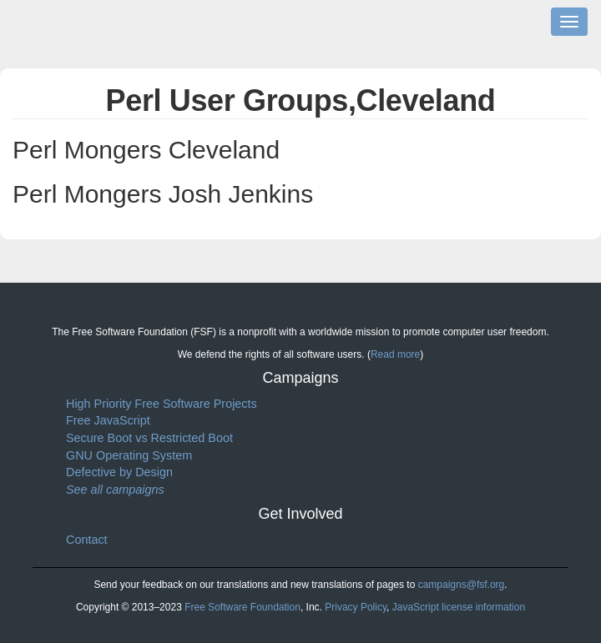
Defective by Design (119, 472)
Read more (395, 354)
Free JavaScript (108, 420)
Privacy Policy (355, 607)
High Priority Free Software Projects (161, 403)
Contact (87, 539)
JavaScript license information (458, 607)
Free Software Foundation (242, 607)
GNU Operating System (129, 455)
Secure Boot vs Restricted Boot (149, 438)
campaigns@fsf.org (461, 584)
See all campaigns (115, 489)
